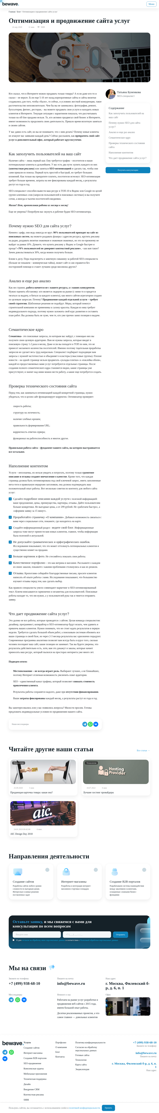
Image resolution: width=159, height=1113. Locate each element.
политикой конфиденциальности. (85, 1108)
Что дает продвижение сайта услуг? (127, 158)
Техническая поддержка (35, 1079)
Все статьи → (143, 750)
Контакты (60, 1056)
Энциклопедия (82, 1069)
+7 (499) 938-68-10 (24, 983)
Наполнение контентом (121, 152)
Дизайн (27, 1084)
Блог (57, 1052)
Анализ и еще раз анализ (122, 132)
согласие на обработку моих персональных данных (43, 940)
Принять (108, 1108)
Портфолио (60, 1042)
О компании (61, 1047)
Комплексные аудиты (34, 1068)
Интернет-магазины (33, 1053)
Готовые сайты (82, 1055)
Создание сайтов (32, 1048)
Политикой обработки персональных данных (99, 940)
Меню (151, 4)
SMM (26, 1100)
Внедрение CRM (31, 1089)
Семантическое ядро (119, 137)
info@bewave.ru (71, 983)
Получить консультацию (128, 170)
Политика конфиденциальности (90, 1042)
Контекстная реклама (34, 1094)
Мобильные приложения (35, 1074)
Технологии (80, 1060)
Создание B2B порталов (35, 1058)
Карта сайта (81, 1064)
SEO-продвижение (32, 1063)
